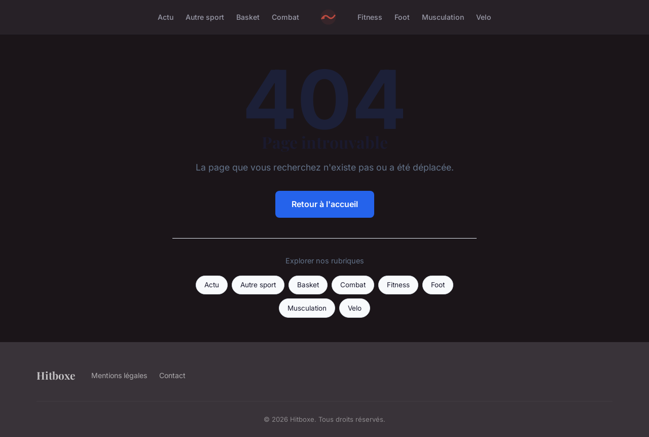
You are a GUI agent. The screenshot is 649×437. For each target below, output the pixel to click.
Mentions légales (119, 375)
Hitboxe (56, 375)
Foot (402, 17)
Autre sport (205, 17)
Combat (285, 17)
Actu (165, 17)
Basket (248, 17)
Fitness (369, 17)
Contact (172, 375)
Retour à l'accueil (325, 204)
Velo (483, 17)
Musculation (443, 17)
